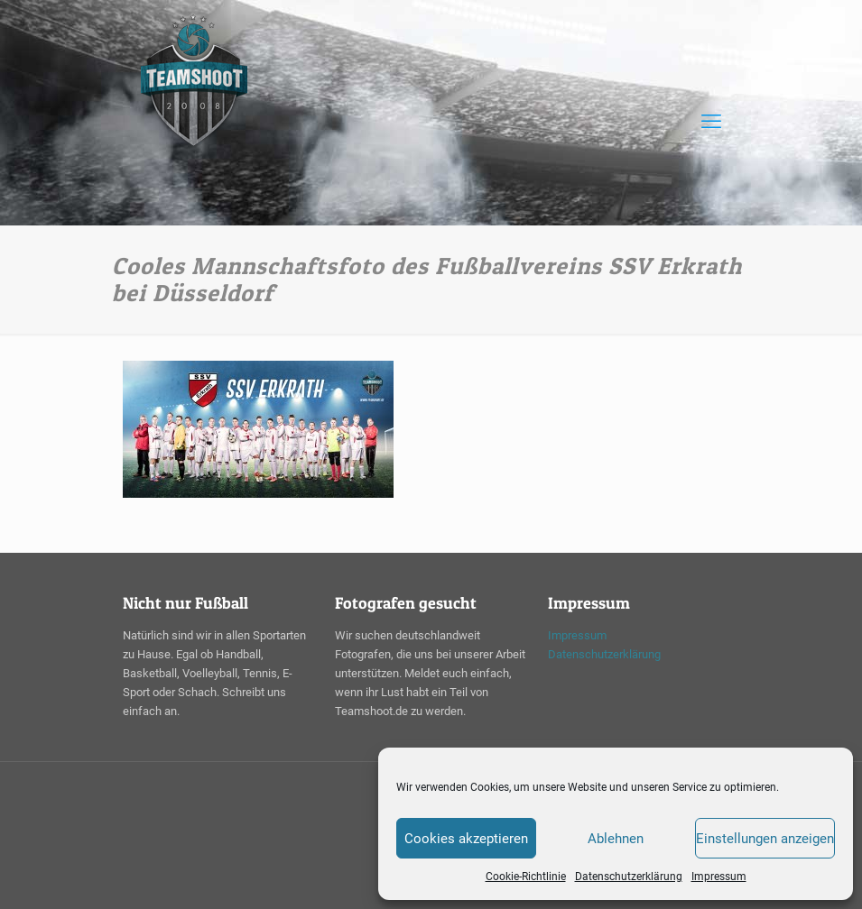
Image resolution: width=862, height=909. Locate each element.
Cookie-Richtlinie (526, 876)
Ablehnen (616, 839)
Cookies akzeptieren (466, 839)
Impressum (718, 876)
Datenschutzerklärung (628, 876)
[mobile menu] (711, 121)
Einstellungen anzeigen (765, 839)
